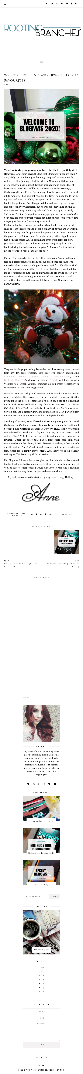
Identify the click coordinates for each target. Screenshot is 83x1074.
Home (41, 1066)
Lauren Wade (39, 376)
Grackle (54, 380)
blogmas (11, 513)
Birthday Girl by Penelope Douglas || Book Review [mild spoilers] (42, 853)
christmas (21, 513)
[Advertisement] (41, 671)
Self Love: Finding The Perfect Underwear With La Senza (42, 821)
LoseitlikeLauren (61, 376)
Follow (26, 697)
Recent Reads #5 (41, 885)
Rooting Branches (36, 1070)
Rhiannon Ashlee (15, 376)
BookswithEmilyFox (14, 380)
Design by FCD (56, 1070)
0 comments (66, 514)
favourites (16, 515)
